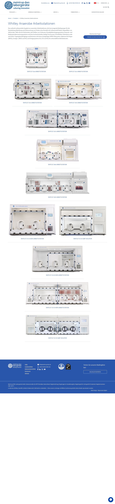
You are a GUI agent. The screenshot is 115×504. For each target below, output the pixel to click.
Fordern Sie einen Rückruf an (96, 37)
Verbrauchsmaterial (34, 12)
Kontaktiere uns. (45, 3)
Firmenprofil (74, 12)
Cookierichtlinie (29, 366)
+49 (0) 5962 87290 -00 (73, 3)
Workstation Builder (98, 12)
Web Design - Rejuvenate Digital (99, 390)
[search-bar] (106, 7)
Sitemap (27, 373)
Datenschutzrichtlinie (30, 369)
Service (55, 12)
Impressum (28, 371)
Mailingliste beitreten (95, 372)
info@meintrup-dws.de (58, 3)
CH (96, 3)
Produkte (12, 12)
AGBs (26, 364)
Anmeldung (105, 3)
